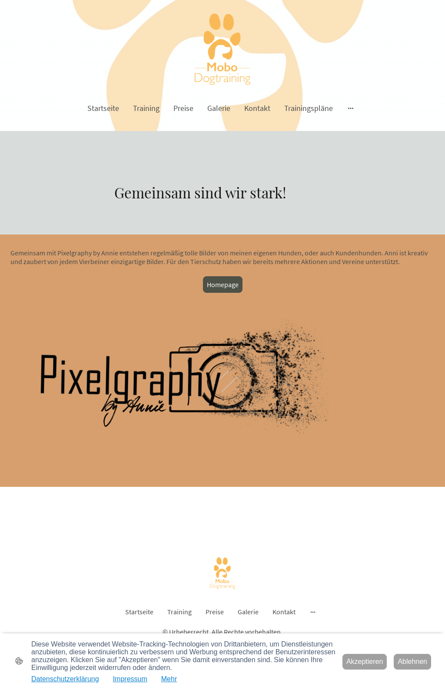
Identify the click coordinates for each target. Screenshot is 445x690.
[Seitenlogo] (223, 49)
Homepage (223, 284)
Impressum (130, 679)
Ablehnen (412, 661)
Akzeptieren (364, 661)
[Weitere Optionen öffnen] (351, 108)
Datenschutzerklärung (65, 679)
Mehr (169, 679)
